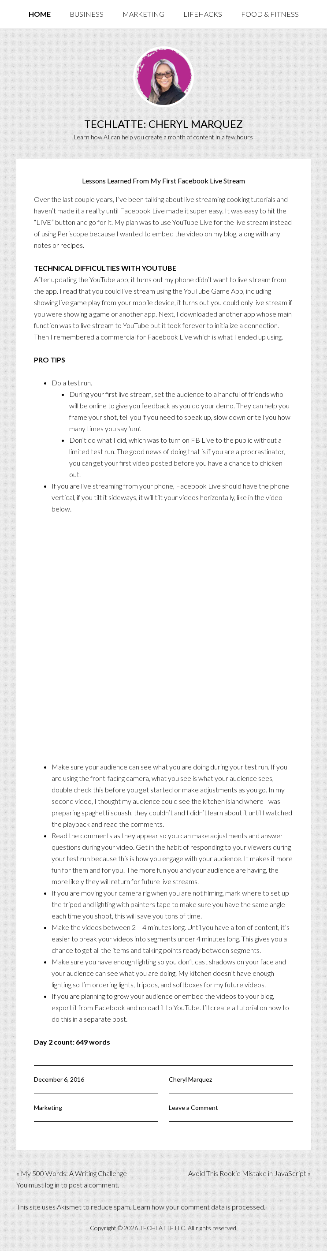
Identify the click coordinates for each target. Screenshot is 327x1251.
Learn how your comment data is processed (198, 1206)
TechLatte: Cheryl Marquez (163, 123)
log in (52, 1184)
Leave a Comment (193, 1107)
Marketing (48, 1107)
